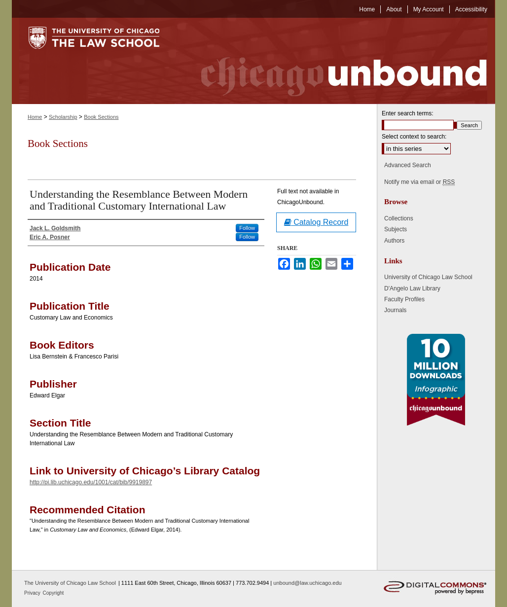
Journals (395, 310)
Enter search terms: (408, 113)
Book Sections (101, 117)
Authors (394, 240)
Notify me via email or (419, 182)
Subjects (395, 229)
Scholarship (63, 117)
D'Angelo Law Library (412, 288)
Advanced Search (407, 165)
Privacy (33, 593)
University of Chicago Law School (428, 277)
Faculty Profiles (404, 299)
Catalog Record (316, 222)
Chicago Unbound (335, 61)
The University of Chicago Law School (70, 583)
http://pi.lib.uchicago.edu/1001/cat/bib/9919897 (91, 482)
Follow (247, 228)
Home (35, 117)
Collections (398, 218)
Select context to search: (414, 136)
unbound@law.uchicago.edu (307, 583)
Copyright (53, 593)
